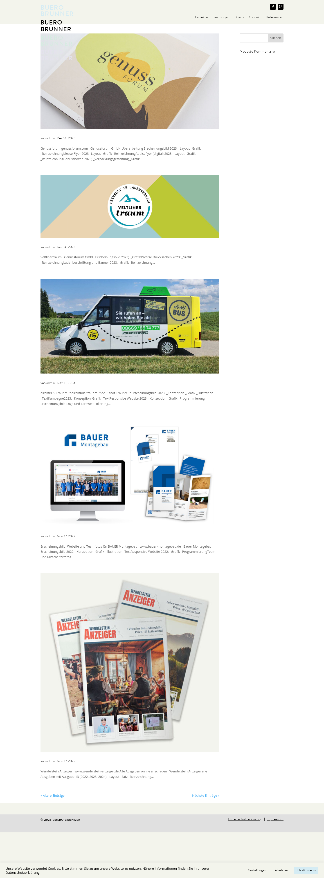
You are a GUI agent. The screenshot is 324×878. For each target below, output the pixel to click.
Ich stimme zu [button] (306, 870)
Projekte (201, 17)
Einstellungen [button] (257, 870)
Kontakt (255, 17)
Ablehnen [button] (281, 870)
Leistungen (221, 17)
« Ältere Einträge (52, 841)
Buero (239, 17)
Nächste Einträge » (205, 841)
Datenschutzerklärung (23, 872)
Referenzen (275, 17)
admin (50, 183)
